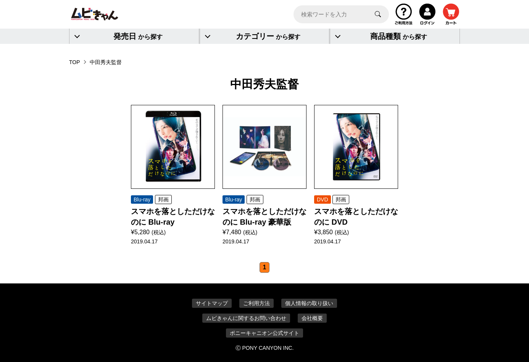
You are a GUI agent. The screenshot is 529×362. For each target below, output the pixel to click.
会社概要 (312, 318)
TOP (74, 62)
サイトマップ (212, 303)
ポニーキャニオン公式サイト (264, 333)
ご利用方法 (256, 303)
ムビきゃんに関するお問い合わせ (246, 318)
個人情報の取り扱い (309, 303)
